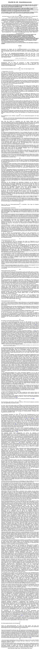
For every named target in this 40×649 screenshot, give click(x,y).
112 (16, 397)
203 (35, 324)
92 (30, 637)
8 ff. (17, 431)
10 (19, 442)
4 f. (37, 418)
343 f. (32, 418)
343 (26, 418)
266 (33, 398)
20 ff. (35, 330)
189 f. (22, 615)
